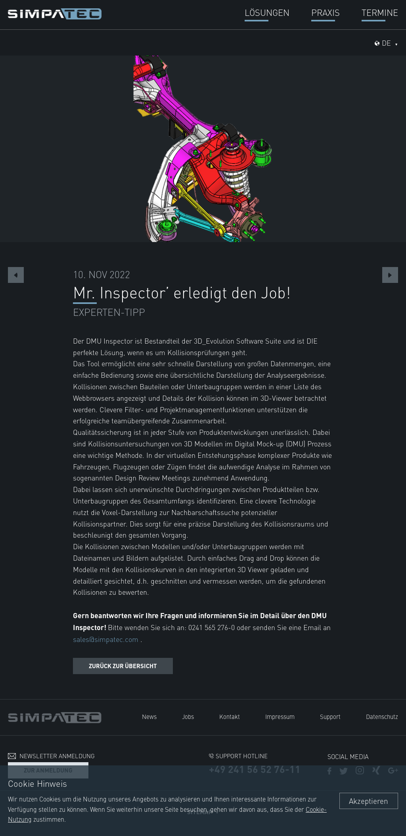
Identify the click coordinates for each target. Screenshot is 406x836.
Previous (16, 275)
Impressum (280, 716)
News (149, 716)
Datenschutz (382, 716)
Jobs (188, 716)
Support (330, 716)
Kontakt (229, 716)
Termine (380, 12)
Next (390, 275)
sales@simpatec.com (106, 639)
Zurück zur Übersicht (123, 665)
